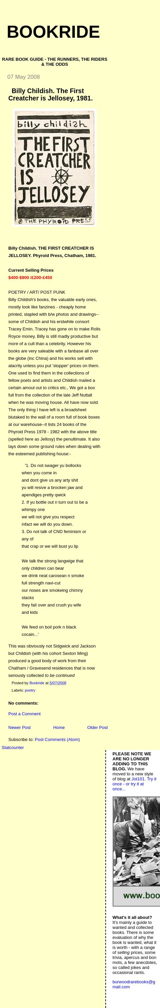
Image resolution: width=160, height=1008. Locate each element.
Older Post (97, 727)
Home (59, 727)
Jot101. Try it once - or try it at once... (135, 783)
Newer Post (19, 727)
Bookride (53, 31)
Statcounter (13, 747)
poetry (30, 690)
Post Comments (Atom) (57, 739)
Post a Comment (24, 713)
